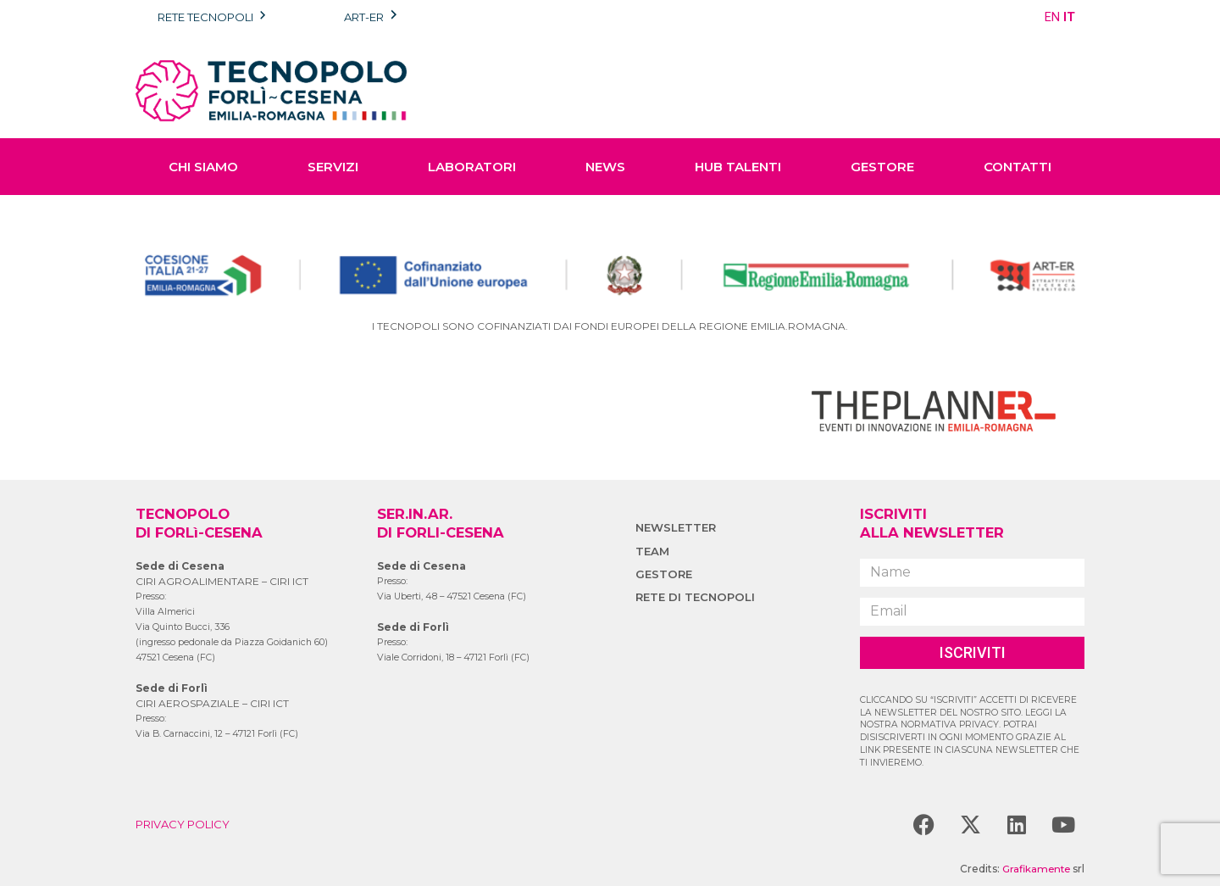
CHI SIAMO (203, 167)
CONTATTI (1017, 167)
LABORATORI (472, 167)
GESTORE (882, 167)
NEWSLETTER (677, 527)
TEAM (653, 551)
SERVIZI (333, 167)
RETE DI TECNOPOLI (697, 597)
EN (1052, 17)
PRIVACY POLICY (187, 824)
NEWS (605, 167)
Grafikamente (1034, 868)
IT (1069, 17)
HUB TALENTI (738, 167)
